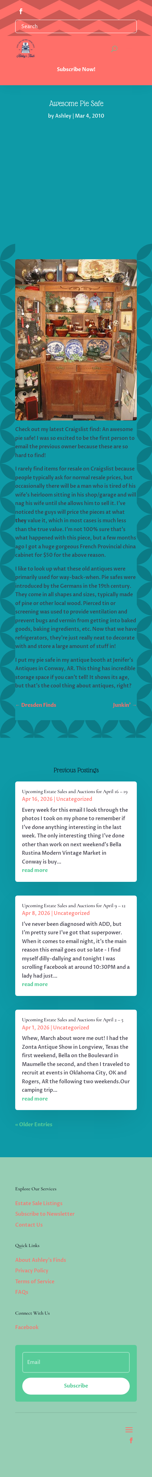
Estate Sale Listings (39, 1203)
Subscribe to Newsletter (45, 1214)
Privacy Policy (31, 1270)
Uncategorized (74, 799)
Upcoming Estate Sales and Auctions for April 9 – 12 (73, 906)
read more (35, 870)
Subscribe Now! (76, 69)
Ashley (63, 116)
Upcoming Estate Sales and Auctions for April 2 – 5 (72, 1020)
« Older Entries (33, 1124)
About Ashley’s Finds (40, 1260)
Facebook (27, 1327)
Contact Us (29, 1225)
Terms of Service (34, 1281)
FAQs (21, 1292)
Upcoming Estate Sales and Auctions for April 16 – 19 (75, 791)
